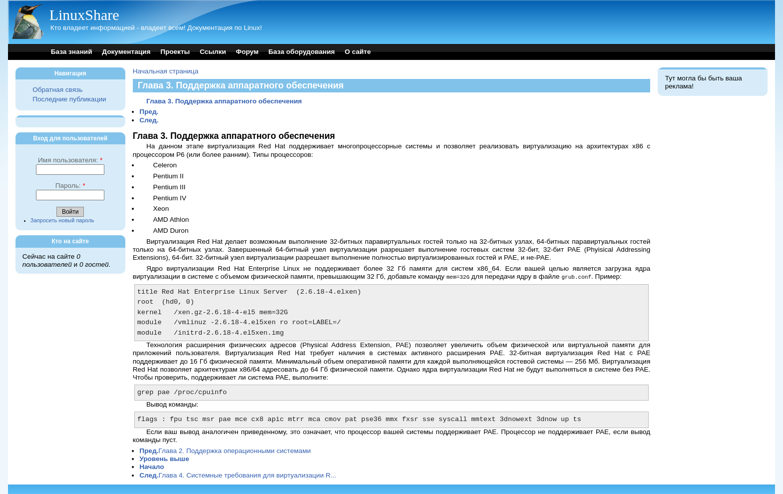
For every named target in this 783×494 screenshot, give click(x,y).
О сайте (358, 51)
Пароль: (70, 185)
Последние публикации (69, 99)
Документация (126, 51)
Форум (247, 51)
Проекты (175, 51)
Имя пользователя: (70, 160)
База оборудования (302, 51)
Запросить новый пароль (62, 220)
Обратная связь (57, 89)
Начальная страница (166, 71)
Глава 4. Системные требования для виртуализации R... (237, 475)
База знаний (71, 51)
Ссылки (213, 51)
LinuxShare (84, 14)
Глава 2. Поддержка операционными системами (225, 450)
